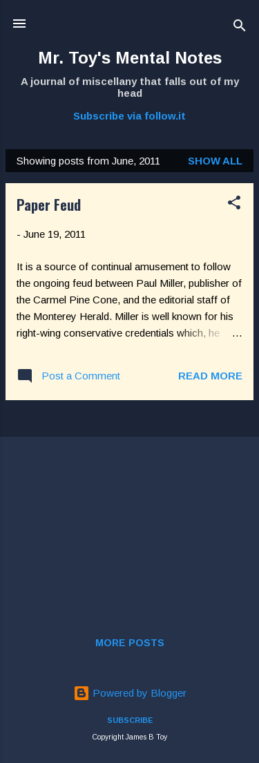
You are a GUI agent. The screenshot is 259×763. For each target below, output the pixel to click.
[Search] (239, 28)
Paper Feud (49, 204)
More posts (129, 642)
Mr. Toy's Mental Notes (130, 57)
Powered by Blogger (129, 693)
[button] (234, 205)
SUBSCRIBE (130, 720)
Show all (215, 161)
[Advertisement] (129, 508)
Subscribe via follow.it (129, 116)
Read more (210, 376)
